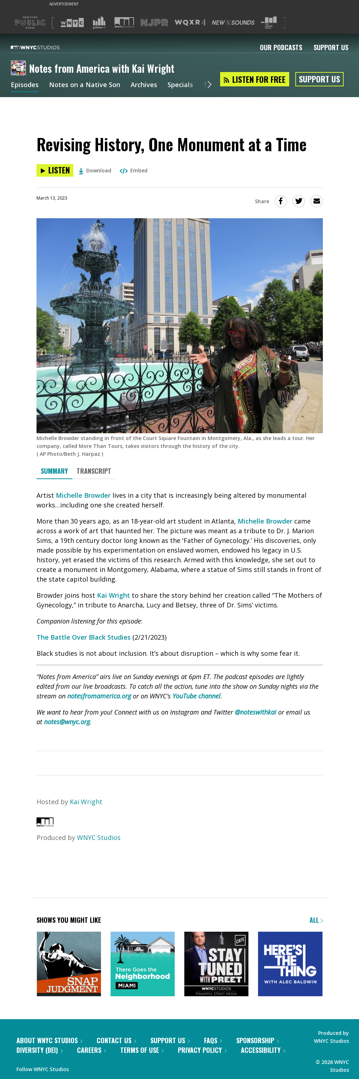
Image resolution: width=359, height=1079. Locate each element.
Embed (133, 170)
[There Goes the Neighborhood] (142, 964)
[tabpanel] (180, 621)
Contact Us (116, 1040)
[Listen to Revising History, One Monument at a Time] (55, 170)
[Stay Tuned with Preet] (216, 964)
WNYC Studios (99, 837)
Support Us (331, 47)
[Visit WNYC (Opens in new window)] (72, 22)
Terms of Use (142, 1050)
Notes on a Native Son (84, 85)
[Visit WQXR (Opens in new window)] (190, 22)
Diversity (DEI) (39, 1050)
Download (95, 170)
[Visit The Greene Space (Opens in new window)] (269, 22)
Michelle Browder (83, 495)
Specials (180, 85)
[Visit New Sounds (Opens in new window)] (233, 22)
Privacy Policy (202, 1050)
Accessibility (263, 1050)
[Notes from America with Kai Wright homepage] (20, 68)
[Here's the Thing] (290, 964)
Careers (91, 1050)
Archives (144, 85)
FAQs (213, 1040)
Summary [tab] (54, 471)
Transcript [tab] (94, 471)
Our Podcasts (281, 47)
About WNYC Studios (49, 1040)
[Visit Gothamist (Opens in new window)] (99, 22)
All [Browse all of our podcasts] (316, 920)
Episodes (25, 85)
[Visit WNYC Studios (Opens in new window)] (124, 22)
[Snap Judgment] (69, 964)
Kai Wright (113, 595)
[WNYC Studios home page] (44, 47)
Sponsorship (257, 1040)
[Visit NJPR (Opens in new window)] (154, 23)
